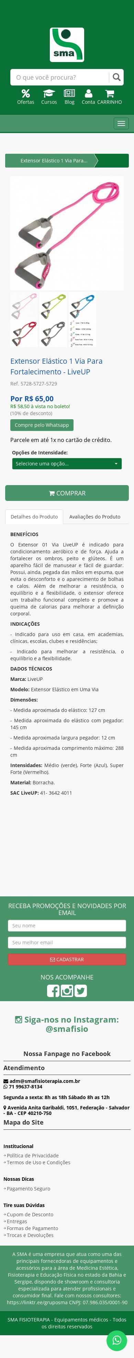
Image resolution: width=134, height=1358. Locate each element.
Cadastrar (67, 959)
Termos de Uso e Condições (38, 1162)
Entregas (17, 1221)
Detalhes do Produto (34, 516)
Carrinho (109, 98)
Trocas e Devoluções (30, 1235)
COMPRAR (67, 493)
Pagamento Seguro (28, 1188)
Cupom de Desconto (30, 1214)
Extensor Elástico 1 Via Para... (54, 160)
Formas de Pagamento (32, 1228)
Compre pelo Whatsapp (42, 425)
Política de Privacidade (33, 1155)
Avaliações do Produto (94, 516)
